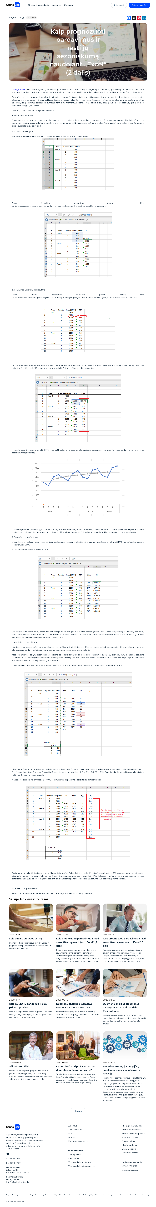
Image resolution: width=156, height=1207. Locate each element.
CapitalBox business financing (138, 1195)
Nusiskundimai (128, 1141)
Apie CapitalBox (75, 1130)
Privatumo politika (130, 1153)
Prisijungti (119, 5)
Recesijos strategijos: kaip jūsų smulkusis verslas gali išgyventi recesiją (121, 1070)
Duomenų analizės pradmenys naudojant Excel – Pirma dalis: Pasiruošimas (121, 1008)
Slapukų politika (129, 1149)
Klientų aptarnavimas (131, 1130)
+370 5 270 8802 (129, 1166)
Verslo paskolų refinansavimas (81, 1166)
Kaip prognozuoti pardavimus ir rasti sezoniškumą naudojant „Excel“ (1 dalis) (124, 942)
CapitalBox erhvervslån (63, 1195)
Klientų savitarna (129, 1145)
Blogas (78, 1111)
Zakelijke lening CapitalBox (89, 1195)
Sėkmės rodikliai (18, 1066)
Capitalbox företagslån (38, 1195)
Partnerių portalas (130, 1137)
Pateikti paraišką (139, 5)
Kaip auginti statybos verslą (25, 938)
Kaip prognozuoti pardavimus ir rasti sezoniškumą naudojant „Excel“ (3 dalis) (77, 942)
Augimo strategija (17, 17)
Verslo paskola (74, 1154)
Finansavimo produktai (38, 5)
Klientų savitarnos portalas (133, 1133)
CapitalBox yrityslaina (14, 1195)
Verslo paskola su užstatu (79, 1162)
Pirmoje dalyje (18, 89)
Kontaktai (68, 5)
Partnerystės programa (78, 1141)
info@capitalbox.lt (130, 1170)
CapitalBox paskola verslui (112, 1195)
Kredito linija (73, 1158)
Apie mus (56, 5)
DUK (70, 1133)
